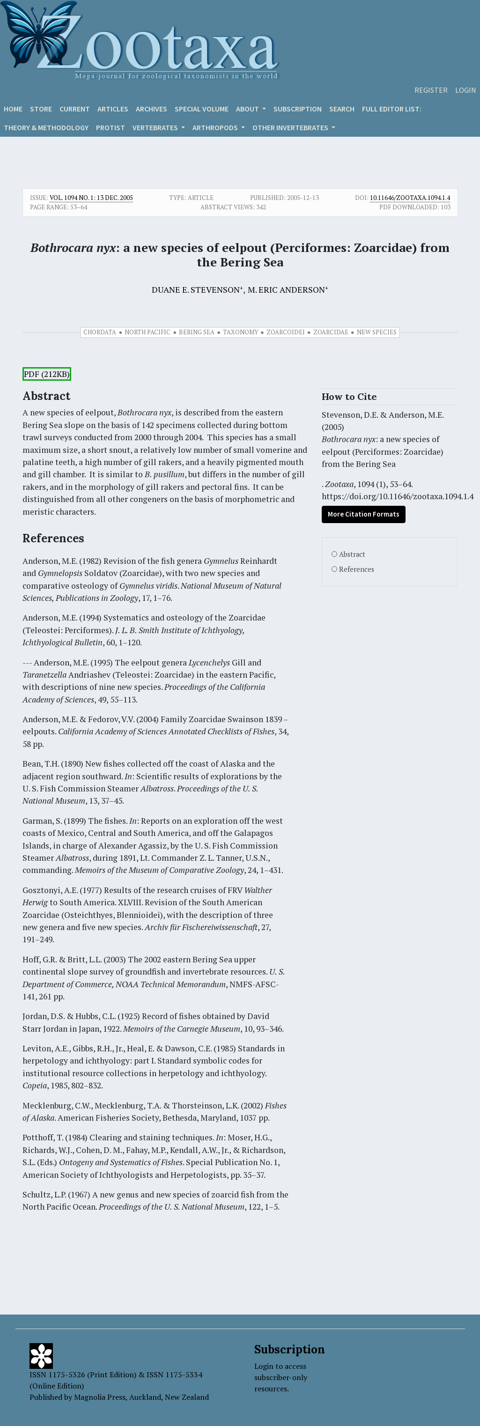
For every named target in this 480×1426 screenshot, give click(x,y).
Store (41, 108)
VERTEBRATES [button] (156, 127)
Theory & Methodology (46, 127)
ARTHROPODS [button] (215, 127)
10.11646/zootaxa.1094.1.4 (410, 197)
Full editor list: (391, 108)
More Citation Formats (363, 514)
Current (74, 108)
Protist (110, 127)
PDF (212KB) (47, 374)
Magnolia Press (100, 1397)
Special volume (202, 108)
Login (465, 90)
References (356, 569)
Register (431, 90)
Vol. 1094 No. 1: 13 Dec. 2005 (91, 197)
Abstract (352, 554)
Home (13, 108)
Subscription (297, 108)
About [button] (248, 108)
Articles (112, 108)
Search (341, 108)
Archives (151, 108)
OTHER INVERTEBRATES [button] (291, 127)
